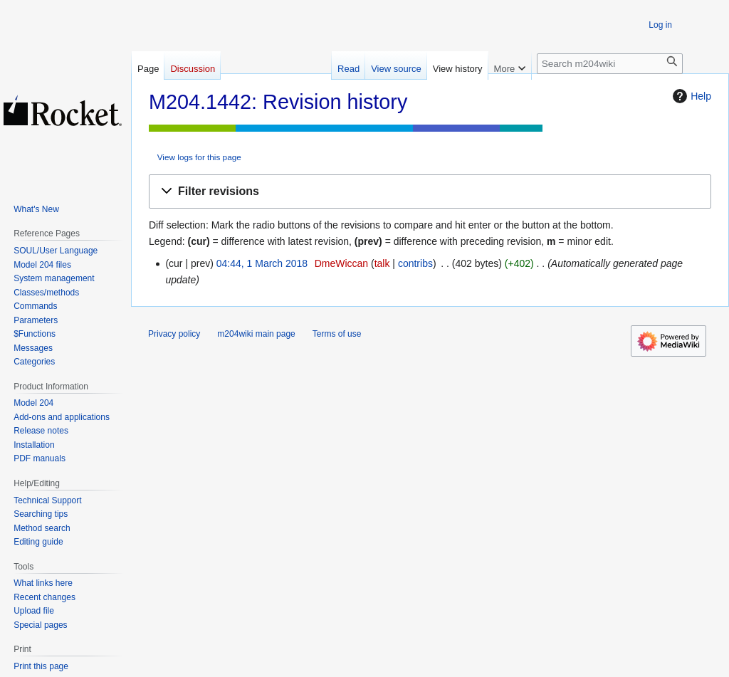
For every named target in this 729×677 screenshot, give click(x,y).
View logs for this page (199, 157)
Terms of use (337, 334)
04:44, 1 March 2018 (262, 263)
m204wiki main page (256, 334)
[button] (430, 192)
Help (690, 96)
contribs (415, 263)
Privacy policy (174, 334)
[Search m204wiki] (610, 63)
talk (382, 263)
